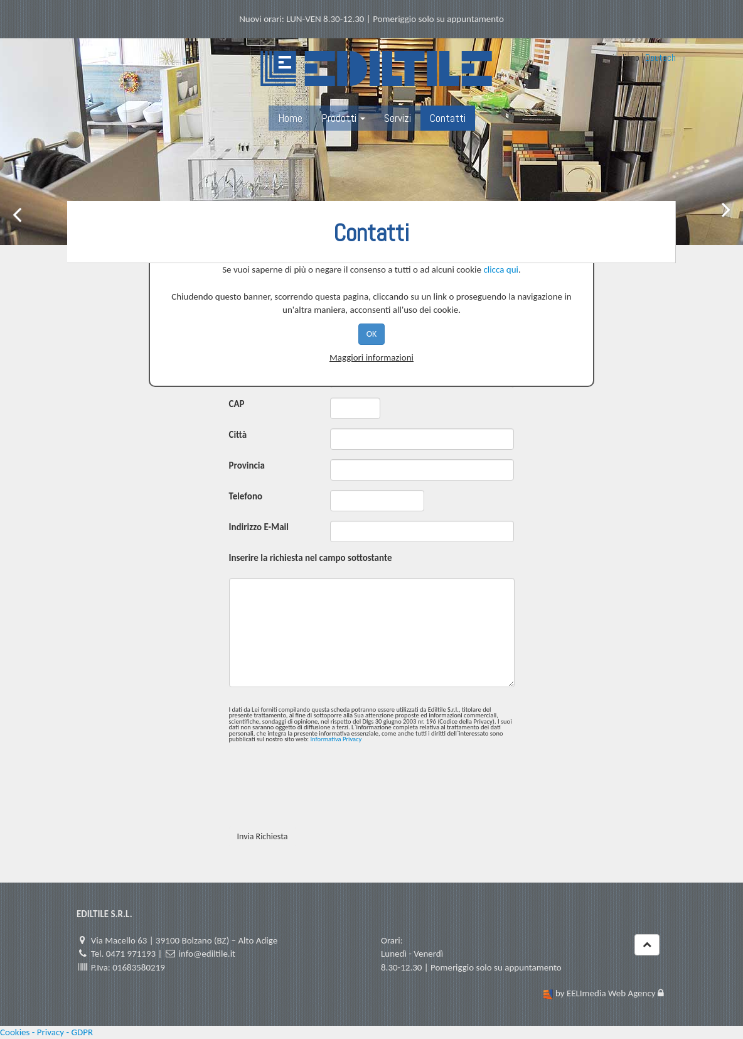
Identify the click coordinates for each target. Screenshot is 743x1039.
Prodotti (343, 118)
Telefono (246, 496)
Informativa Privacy (335, 739)
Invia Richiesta (262, 836)
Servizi (397, 118)
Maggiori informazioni (371, 357)
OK (371, 334)
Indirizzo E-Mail (259, 527)
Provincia (247, 465)
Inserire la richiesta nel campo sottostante (310, 557)
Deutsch (660, 57)
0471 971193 (131, 953)
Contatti (448, 118)
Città (238, 434)
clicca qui (500, 269)
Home (290, 118)
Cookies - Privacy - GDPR (46, 1032)
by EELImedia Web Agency (605, 993)
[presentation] (324, 792)
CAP (237, 404)
